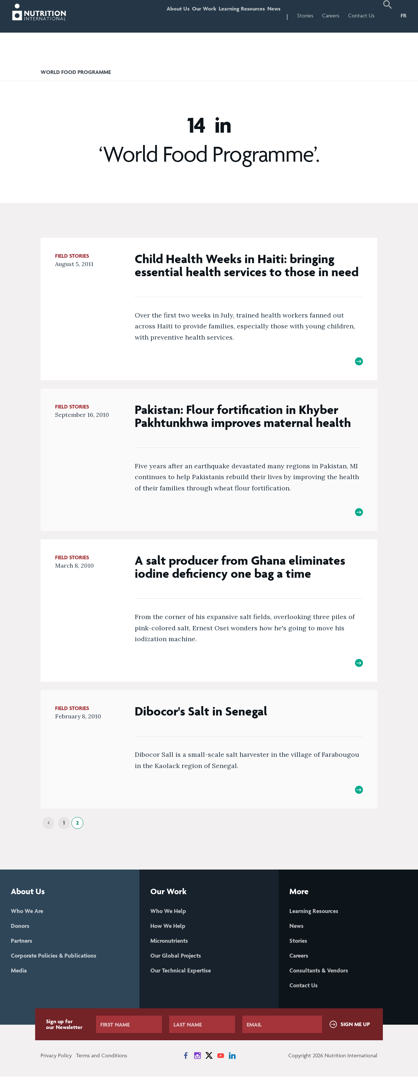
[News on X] (209, 1070)
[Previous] (48, 833)
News (270, 15)
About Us (156, 15)
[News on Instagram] (197, 1070)
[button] (387, 16)
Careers (330, 15)
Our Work (189, 15)
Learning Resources (233, 15)
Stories (305, 15)
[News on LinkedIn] (232, 1070)
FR (403, 15)
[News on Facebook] (185, 1070)
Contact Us (361, 15)
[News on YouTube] (220, 1070)
